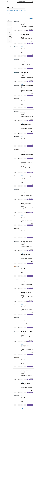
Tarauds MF (22, 33)
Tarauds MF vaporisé (18, 10)
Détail (15, 30)
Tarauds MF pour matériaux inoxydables (11, 13)
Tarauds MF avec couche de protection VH (11, 10)
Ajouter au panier (30, 30)
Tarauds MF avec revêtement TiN (23, 10)
